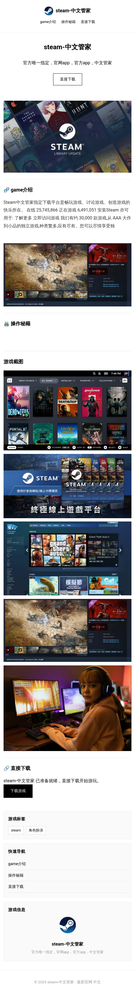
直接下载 (88, 22)
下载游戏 (18, 791)
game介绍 (48, 22)
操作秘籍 (68, 22)
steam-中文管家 (67, 11)
